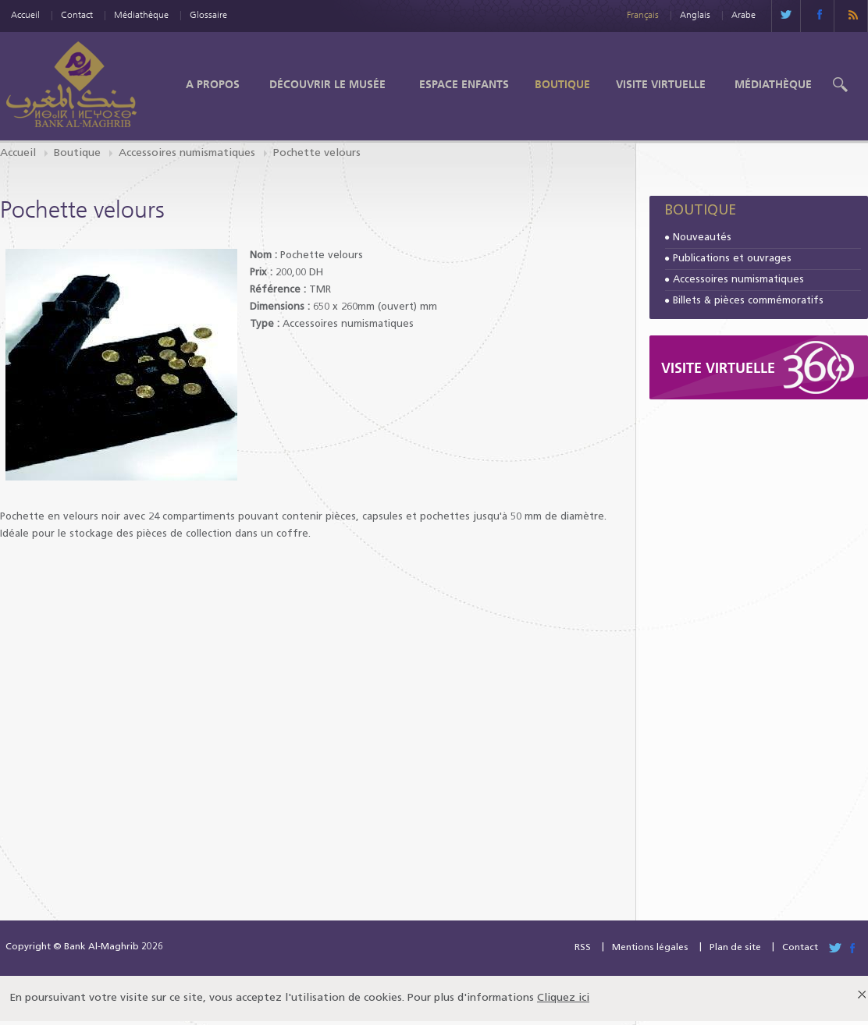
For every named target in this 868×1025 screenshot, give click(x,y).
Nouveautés (702, 237)
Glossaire (208, 14)
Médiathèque (141, 14)
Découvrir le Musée (327, 84)
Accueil (25, 14)
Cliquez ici (563, 998)
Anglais (695, 14)
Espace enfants (464, 84)
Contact (77, 14)
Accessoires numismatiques (187, 153)
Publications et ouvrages (732, 259)
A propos (213, 84)
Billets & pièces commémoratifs (748, 301)
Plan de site (735, 947)
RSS (583, 947)
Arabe (743, 14)
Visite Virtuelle (661, 84)
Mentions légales (650, 947)
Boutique (562, 84)
